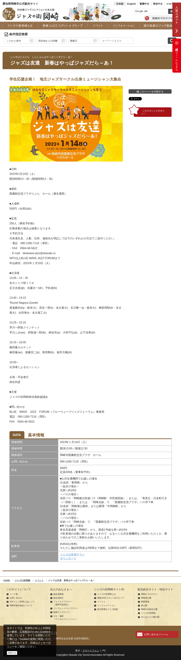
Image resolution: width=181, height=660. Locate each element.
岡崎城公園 (146, 598)
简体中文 (158, 3)
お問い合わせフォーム (156, 634)
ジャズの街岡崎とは (106, 594)
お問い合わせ (16, 598)
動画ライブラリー (61, 612)
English (131, 3)
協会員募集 (58, 594)
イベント (101, 601)
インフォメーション (106, 605)
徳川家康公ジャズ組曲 (107, 609)
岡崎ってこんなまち (176, 55)
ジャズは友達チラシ (72, 554)
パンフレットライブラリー (65, 608)
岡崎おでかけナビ (149, 594)
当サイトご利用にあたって (22, 601)
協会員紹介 (58, 598)
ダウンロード (68, 558)
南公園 (144, 605)
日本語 (119, 3)
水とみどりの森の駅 (150, 617)
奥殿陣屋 (145, 601)
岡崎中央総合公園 (149, 609)
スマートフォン (90, 650)
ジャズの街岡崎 (148, 613)
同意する (12, 653)
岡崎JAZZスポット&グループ (110, 598)
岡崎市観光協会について (21, 605)
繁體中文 (144, 3)
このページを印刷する (150, 91)
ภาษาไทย (171, 3)
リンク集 (14, 594)
